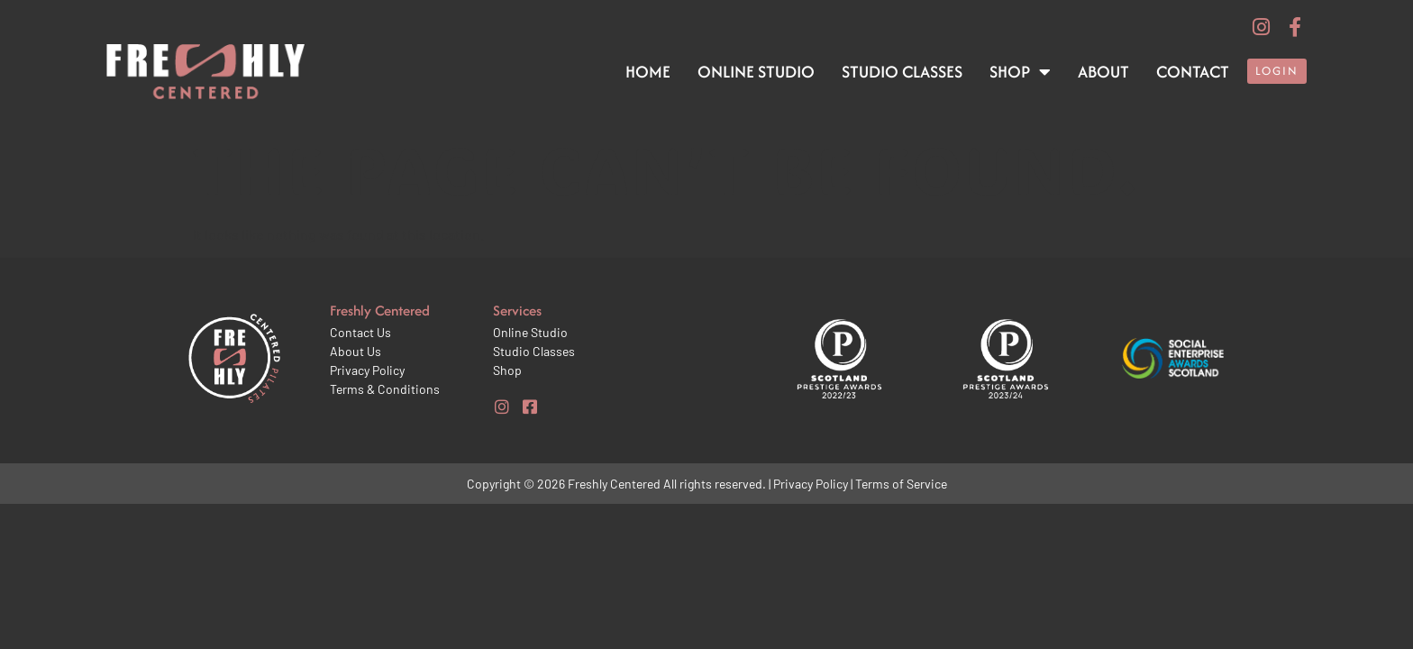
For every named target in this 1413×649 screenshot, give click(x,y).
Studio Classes (902, 71)
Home (647, 71)
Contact (1192, 71)
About (1103, 71)
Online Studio (756, 71)
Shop (1020, 72)
